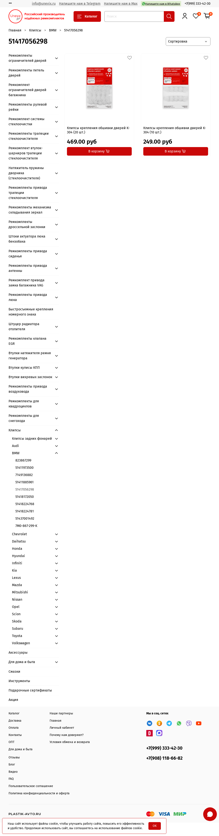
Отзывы (14, 757)
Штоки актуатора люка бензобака (27, 238)
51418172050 (24, 497)
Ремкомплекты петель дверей (26, 72)
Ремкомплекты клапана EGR (27, 341)
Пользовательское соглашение (31, 786)
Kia (14, 570)
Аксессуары (18, 652)
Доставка (15, 720)
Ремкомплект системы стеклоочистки (26, 121)
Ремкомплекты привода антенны (28, 268)
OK (155, 826)
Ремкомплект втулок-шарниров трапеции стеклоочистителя (26, 153)
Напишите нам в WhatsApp (161, 3)
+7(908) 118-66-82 (164, 758)
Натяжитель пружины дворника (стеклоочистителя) (26, 173)
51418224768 (24, 504)
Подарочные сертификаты (30, 690)
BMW (52, 30)
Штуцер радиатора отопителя (24, 326)
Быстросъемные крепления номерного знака (31, 311)
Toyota (17, 636)
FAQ (11, 779)
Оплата (14, 728)
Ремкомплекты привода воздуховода (28, 389)
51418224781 (24, 511)
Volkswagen (21, 643)
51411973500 (24, 468)
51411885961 (24, 482)
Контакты (15, 735)
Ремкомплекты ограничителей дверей (27, 58)
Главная (15, 30)
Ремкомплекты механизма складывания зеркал (30, 209)
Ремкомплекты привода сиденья (28, 253)
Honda (17, 549)
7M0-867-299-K (26, 526)
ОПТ (11, 742)
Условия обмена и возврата (70, 742)
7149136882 (24, 475)
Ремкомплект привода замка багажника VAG (26, 282)
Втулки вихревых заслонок (30, 377)
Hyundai (18, 556)
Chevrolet (19, 534)
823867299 (23, 460)
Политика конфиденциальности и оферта (39, 793)
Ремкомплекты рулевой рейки (28, 107)
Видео (13, 772)
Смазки (14, 671)
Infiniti (17, 563)
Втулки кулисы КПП (24, 368)
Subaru (17, 629)
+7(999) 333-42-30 (197, 3)
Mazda (17, 585)
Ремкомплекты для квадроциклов (24, 403)
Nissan (17, 599)
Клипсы (35, 30)
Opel (15, 607)
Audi (15, 446)
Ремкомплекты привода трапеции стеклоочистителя (28, 193)
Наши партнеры (61, 713)
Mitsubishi (20, 592)
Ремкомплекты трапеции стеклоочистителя (29, 136)
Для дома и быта (22, 662)
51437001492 (24, 518)
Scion (16, 614)
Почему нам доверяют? (67, 735)
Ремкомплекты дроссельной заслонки (27, 224)
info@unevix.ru (44, 3)
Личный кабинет (62, 728)
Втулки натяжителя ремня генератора (30, 355)
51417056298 (24, 489)
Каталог (87, 16)
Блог (12, 764)
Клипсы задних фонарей (32, 438)
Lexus (16, 578)
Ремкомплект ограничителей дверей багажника (27, 90)
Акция (13, 700)
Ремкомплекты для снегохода (24, 418)
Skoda (17, 621)
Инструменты (19, 681)
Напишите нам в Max (121, 3)
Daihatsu (19, 541)
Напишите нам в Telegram (80, 3)
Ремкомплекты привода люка (28, 297)
